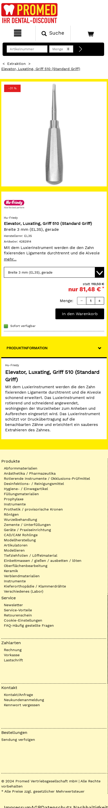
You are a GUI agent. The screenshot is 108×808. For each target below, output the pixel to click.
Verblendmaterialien (22, 576)
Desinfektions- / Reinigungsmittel (34, 484)
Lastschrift (13, 660)
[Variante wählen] (54, 272)
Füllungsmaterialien (21, 494)
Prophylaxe (13, 499)
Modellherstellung (20, 540)
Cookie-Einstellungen (23, 620)
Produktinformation (26, 348)
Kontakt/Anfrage (18, 695)
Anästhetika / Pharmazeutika (30, 473)
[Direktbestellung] (81, 49)
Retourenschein (18, 615)
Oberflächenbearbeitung (25, 566)
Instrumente (15, 504)
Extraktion (16, 64)
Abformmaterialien (20, 468)
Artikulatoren (16, 545)
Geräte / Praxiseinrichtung (27, 530)
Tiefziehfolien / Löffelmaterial (30, 555)
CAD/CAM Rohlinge (21, 535)
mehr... (10, 259)
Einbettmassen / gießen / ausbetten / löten (42, 560)
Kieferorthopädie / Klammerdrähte (35, 586)
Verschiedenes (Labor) (23, 591)
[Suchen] (53, 33)
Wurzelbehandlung (20, 519)
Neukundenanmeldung (24, 700)
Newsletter (13, 605)
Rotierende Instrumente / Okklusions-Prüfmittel (47, 478)
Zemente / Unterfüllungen (27, 525)
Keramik (11, 571)
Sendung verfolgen (18, 739)
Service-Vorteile (18, 610)
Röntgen (11, 514)
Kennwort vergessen (22, 705)
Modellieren (14, 550)
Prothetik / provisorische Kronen (33, 509)
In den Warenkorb (80, 313)
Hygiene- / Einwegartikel (26, 489)
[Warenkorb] (89, 33)
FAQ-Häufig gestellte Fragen (29, 625)
